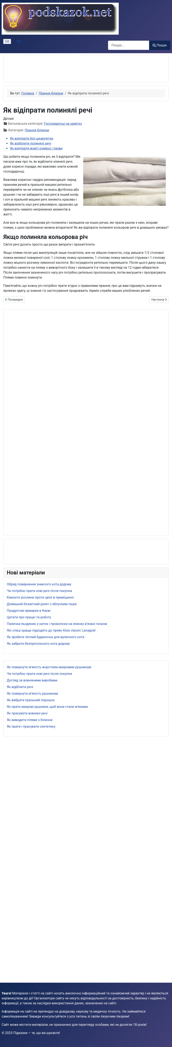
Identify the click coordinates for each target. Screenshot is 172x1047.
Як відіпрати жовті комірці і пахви (36, 148)
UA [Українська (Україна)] (7, 41)
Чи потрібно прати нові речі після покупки (39, 674)
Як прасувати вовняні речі (27, 713)
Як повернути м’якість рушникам (32, 693)
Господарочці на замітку (63, 124)
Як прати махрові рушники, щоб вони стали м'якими (47, 707)
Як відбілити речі (20, 687)
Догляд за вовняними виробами (32, 680)
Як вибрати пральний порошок (31, 700)
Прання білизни (37, 130)
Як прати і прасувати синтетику (31, 726)
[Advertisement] (40, 68)
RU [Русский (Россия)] (19, 41)
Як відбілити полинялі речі (30, 143)
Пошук (160, 45)
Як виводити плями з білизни (29, 720)
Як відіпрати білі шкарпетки (31, 138)
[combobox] (128, 45)
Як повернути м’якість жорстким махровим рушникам (49, 667)
